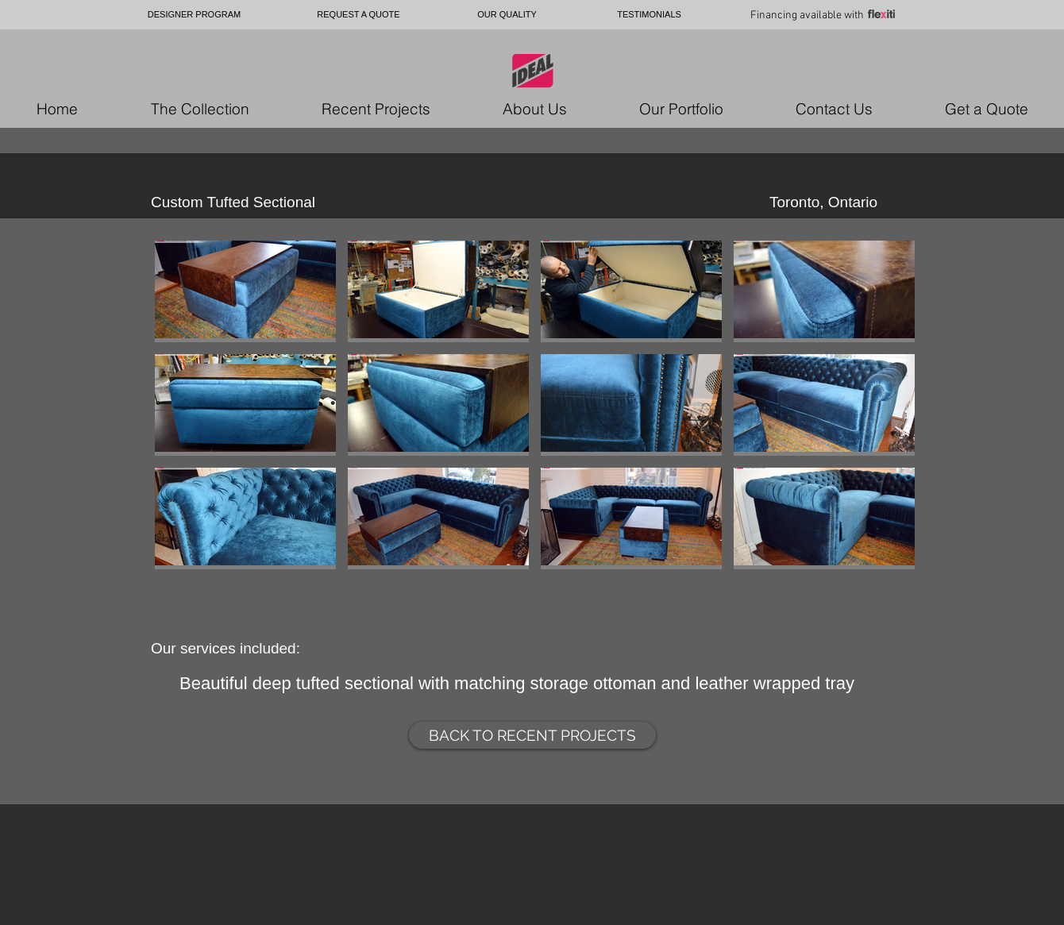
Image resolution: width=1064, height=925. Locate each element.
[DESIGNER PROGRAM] (194, 15)
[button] (245, 291)
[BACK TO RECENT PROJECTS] (532, 735)
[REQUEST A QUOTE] (358, 15)
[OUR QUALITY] (507, 15)
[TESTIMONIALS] (649, 15)
